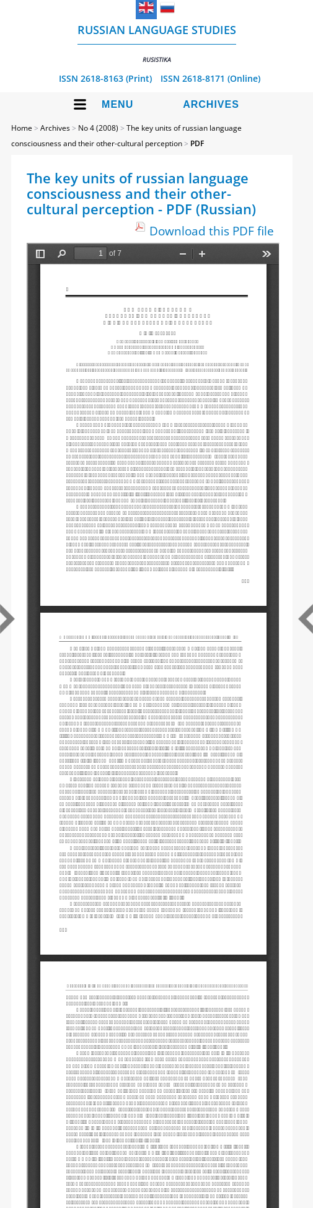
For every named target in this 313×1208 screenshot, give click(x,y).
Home (21, 128)
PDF (197, 143)
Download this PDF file (211, 230)
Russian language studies (156, 43)
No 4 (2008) (98, 128)
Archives (211, 104)
